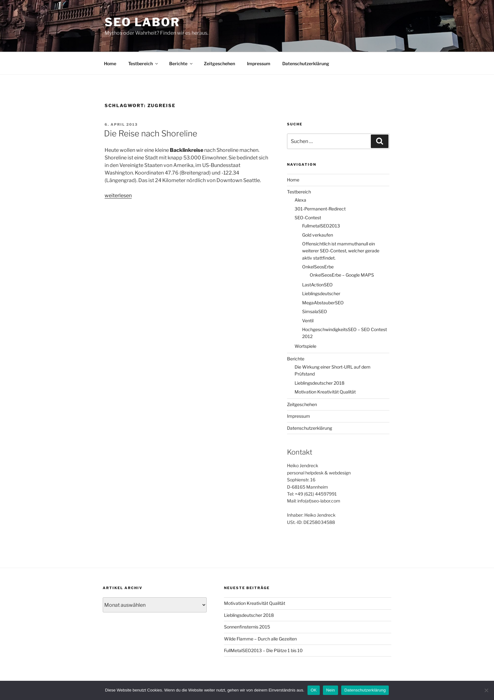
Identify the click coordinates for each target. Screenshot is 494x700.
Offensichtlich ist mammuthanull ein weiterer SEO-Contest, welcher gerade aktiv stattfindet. (340, 251)
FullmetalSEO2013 (321, 225)
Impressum (258, 63)
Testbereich (143, 63)
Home (110, 63)
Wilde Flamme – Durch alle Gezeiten (260, 638)
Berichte (181, 63)
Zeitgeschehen (219, 63)
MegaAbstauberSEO (323, 302)
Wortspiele (305, 346)
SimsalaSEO (314, 311)
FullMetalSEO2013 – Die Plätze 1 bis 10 (263, 650)
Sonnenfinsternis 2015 (247, 626)
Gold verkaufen (317, 235)
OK (314, 690)
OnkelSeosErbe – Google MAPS (342, 275)
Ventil (307, 320)
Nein (330, 690)
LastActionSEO (317, 284)
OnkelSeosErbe (318, 266)
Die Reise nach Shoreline (150, 133)
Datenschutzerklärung (305, 63)
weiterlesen (118, 195)
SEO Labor (142, 22)
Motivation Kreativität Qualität (325, 391)
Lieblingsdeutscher (321, 293)
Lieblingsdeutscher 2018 (319, 383)
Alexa (300, 200)
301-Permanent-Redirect (320, 208)
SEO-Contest (308, 217)
